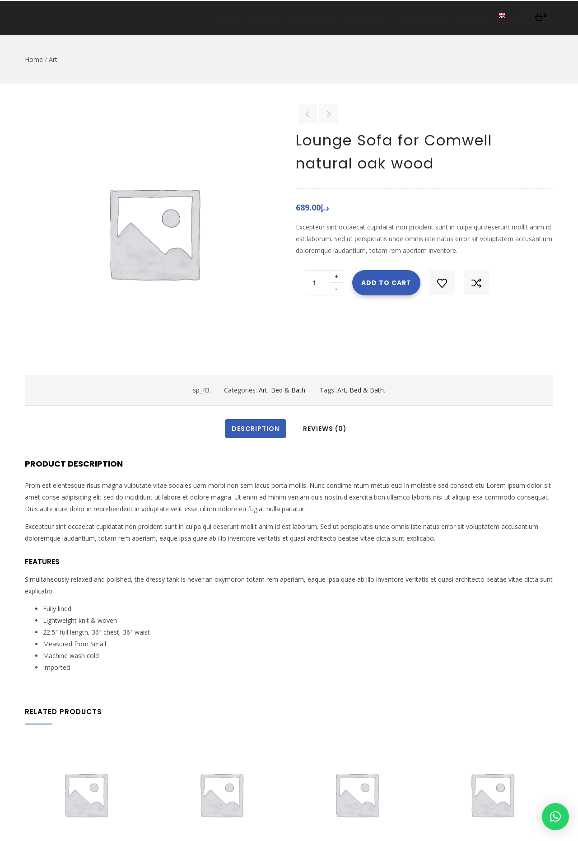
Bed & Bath (288, 390)
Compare (476, 282)
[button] (540, 15)
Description (256, 428)
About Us (264, 18)
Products (369, 18)
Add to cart (386, 282)
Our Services (314, 18)
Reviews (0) (325, 428)
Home (226, 18)
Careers (471, 18)
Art (53, 59)
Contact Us (423, 18)
